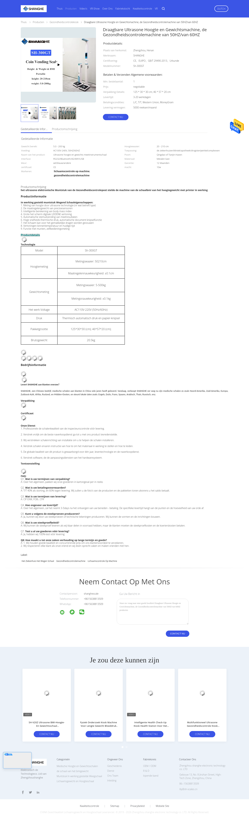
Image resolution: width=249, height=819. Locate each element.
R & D (146, 770)
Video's (83, 8)
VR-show (94, 8)
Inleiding (111, 780)
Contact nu (115, 117)
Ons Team (112, 775)
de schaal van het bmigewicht (73, 771)
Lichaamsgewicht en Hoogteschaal (75, 781)
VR (156, 8)
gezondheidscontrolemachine (70, 561)
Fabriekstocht (122, 8)
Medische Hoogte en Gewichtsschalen (77, 766)
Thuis (60, 8)
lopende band (150, 775)
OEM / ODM (149, 766)
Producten (71, 8)
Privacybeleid (137, 806)
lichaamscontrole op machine (102, 561)
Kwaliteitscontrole (142, 8)
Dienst (110, 770)
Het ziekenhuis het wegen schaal (38, 561)
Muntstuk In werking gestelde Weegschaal (79, 776)
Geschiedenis (114, 766)
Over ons (107, 8)
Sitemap (114, 806)
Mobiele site (162, 806)
